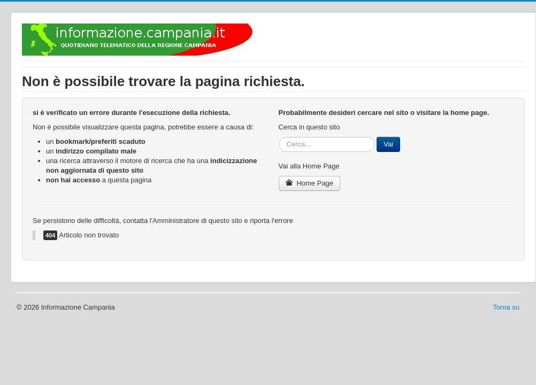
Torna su (506, 307)
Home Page (310, 183)
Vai (388, 144)
